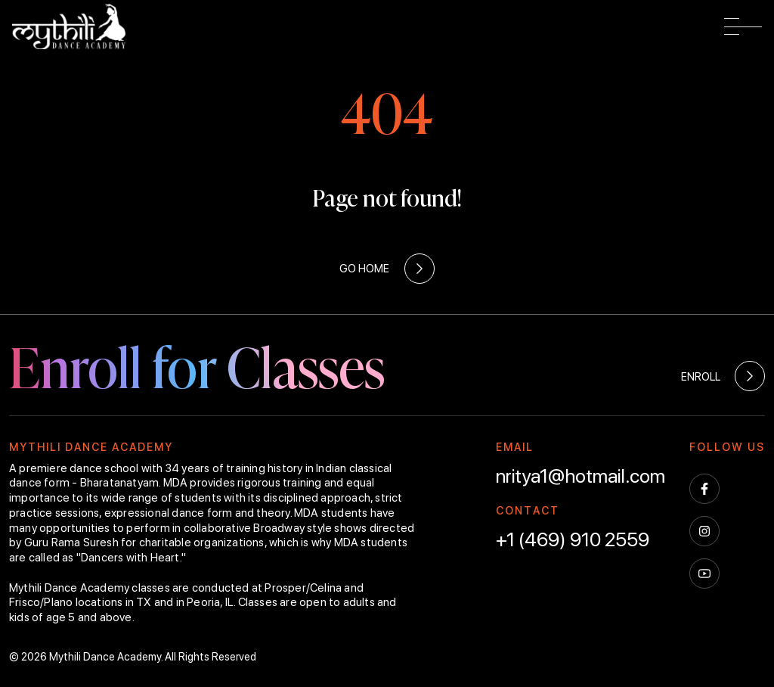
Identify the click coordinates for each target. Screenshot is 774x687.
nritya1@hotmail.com (580, 476)
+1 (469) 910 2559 (572, 539)
